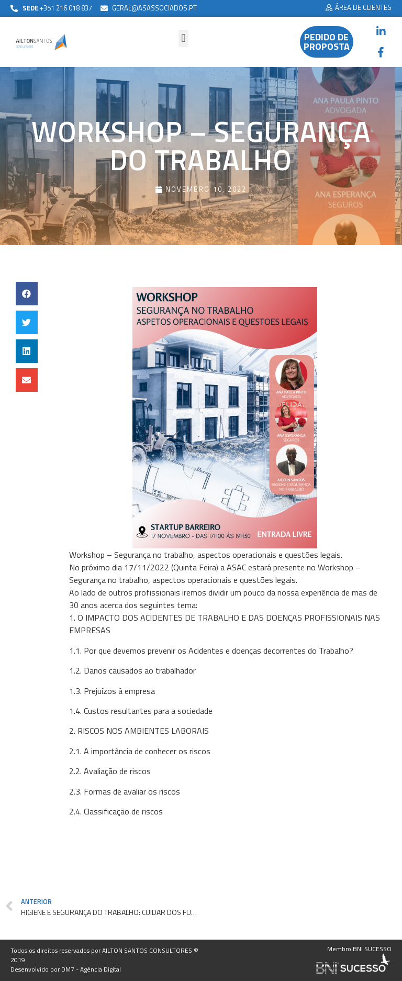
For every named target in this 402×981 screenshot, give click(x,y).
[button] (359, 8)
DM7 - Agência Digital (91, 969)
